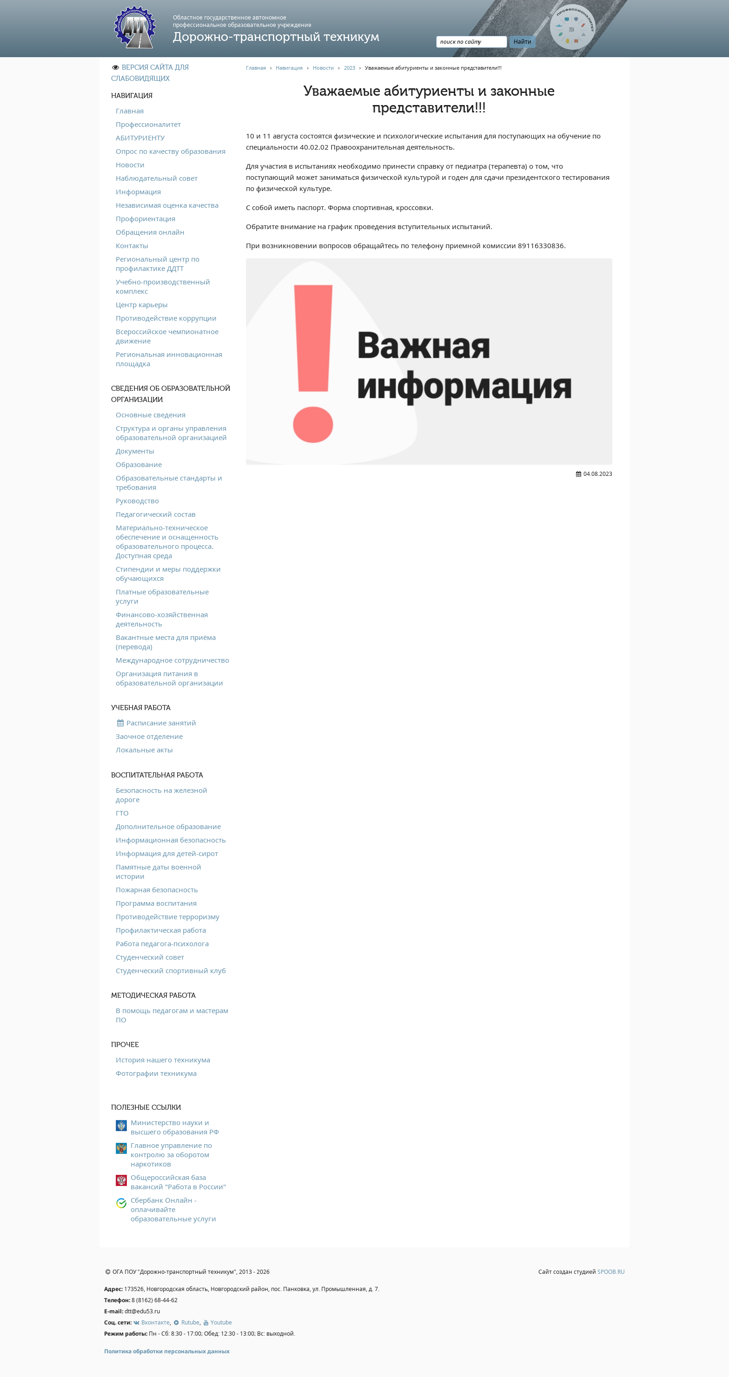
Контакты (132, 245)
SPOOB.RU (611, 1272)
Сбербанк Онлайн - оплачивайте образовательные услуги (173, 1209)
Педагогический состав (156, 514)
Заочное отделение (149, 736)
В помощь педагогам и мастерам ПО (172, 1015)
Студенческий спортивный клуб (171, 970)
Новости (130, 164)
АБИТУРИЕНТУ (140, 137)
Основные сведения (151, 414)
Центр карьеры (142, 304)
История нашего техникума (163, 1059)
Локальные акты (144, 749)
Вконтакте (151, 1322)
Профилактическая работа (161, 930)
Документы (135, 450)
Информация (138, 191)
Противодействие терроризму (167, 916)
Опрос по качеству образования (170, 151)
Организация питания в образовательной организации (169, 678)
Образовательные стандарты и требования (169, 482)
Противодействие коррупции (166, 318)
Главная (130, 110)
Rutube (185, 1322)
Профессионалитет (148, 124)
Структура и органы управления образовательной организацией (171, 432)
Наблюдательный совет (157, 178)
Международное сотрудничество (172, 660)
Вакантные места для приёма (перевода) (166, 641)
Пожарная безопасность (157, 889)
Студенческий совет (150, 957)
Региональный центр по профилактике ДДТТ (157, 263)
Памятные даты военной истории (158, 871)
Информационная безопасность (171, 839)
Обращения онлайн (150, 232)
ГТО (122, 812)
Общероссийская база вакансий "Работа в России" (178, 1182)
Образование (139, 464)
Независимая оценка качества (167, 205)
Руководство (137, 500)
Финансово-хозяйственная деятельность (162, 619)
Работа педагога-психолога (162, 943)
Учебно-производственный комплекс (163, 286)
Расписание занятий (156, 722)
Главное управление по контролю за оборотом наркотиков (171, 1154)
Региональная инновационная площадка (169, 358)
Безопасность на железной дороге (161, 794)
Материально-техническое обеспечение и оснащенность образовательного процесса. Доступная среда (167, 541)
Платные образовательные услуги (162, 596)
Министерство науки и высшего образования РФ (175, 1127)
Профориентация (145, 218)
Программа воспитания (156, 903)
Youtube (217, 1322)
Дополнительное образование (168, 826)
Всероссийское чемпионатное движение (167, 336)
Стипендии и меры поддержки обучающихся (168, 573)
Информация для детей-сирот (167, 853)
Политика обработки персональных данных (167, 1351)
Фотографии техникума (156, 1073)
